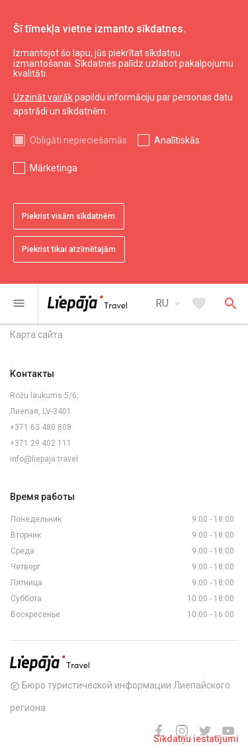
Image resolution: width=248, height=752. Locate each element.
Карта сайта (36, 334)
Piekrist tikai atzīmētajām (69, 249)
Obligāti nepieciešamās (78, 140)
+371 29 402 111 (40, 443)
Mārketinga (53, 168)
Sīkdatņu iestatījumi (196, 738)
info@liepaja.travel (44, 459)
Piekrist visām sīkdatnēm (68, 216)
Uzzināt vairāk (43, 97)
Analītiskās (177, 140)
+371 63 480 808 (40, 427)
